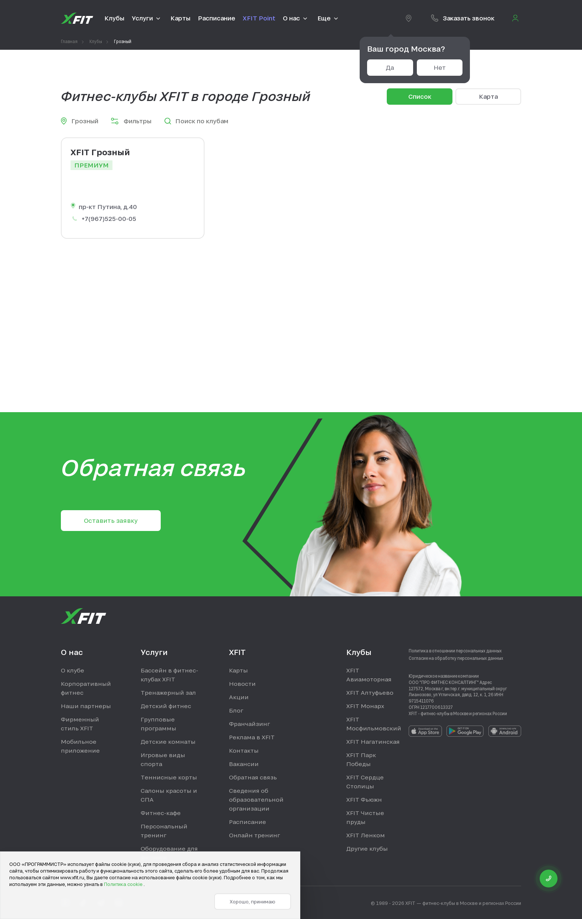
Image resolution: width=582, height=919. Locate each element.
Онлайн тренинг (254, 835)
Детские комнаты (168, 741)
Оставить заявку (111, 520)
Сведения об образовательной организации (256, 799)
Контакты (244, 750)
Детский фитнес (166, 706)
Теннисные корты (169, 777)
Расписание (247, 821)
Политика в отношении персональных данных (455, 650)
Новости (242, 683)
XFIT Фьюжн (364, 799)
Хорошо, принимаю (252, 901)
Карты (238, 670)
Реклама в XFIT (252, 737)
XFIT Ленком (365, 835)
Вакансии (244, 763)
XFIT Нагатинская (373, 741)
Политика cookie (124, 884)
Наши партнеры (86, 706)
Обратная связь (253, 777)
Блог (236, 710)
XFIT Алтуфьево (369, 692)
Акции (239, 697)
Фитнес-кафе (161, 812)
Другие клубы (367, 848)
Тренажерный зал (168, 692)
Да (390, 67)
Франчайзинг (249, 723)
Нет (440, 67)
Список (419, 96)
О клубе (72, 670)
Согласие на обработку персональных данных (456, 658)
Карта (488, 96)
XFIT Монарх (365, 706)
